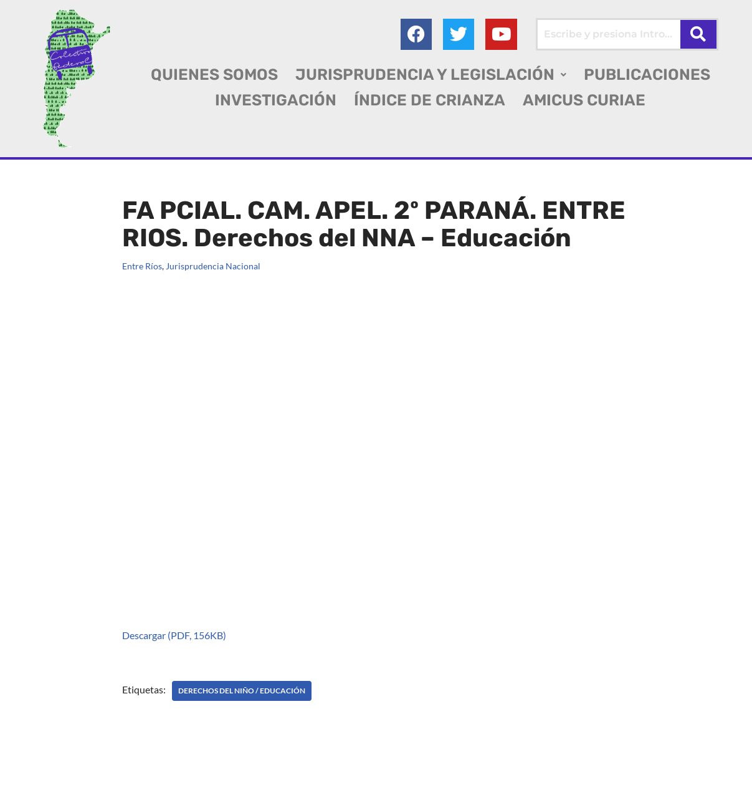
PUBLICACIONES (647, 74)
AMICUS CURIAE (584, 100)
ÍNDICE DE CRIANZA (429, 100)
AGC (98, 795)
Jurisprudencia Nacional (213, 266)
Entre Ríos (142, 266)
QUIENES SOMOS (214, 74)
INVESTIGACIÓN (275, 100)
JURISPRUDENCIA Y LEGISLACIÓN (430, 74)
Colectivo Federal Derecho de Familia (95, 778)
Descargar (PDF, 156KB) (174, 635)
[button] (431, 74)
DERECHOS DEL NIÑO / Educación (241, 690)
